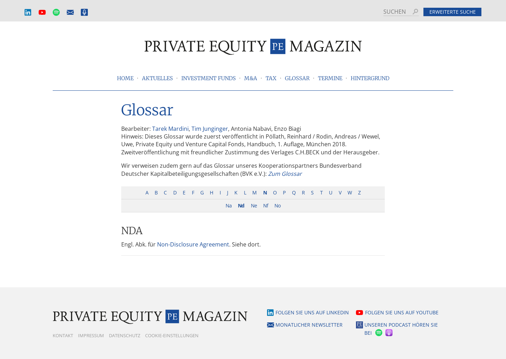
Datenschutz (124, 335)
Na (229, 205)
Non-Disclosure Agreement (193, 244)
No (277, 205)
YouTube (42, 12)
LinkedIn (28, 12)
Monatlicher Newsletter (70, 12)
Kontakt (63, 335)
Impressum (91, 335)
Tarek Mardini (170, 129)
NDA (132, 230)
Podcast (84, 12)
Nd (241, 205)
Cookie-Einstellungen (172, 335)
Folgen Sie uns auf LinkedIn (312, 312)
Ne (254, 205)
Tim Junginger (210, 129)
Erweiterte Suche (452, 11)
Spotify (56, 12)
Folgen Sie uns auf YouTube (402, 312)
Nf (265, 205)
